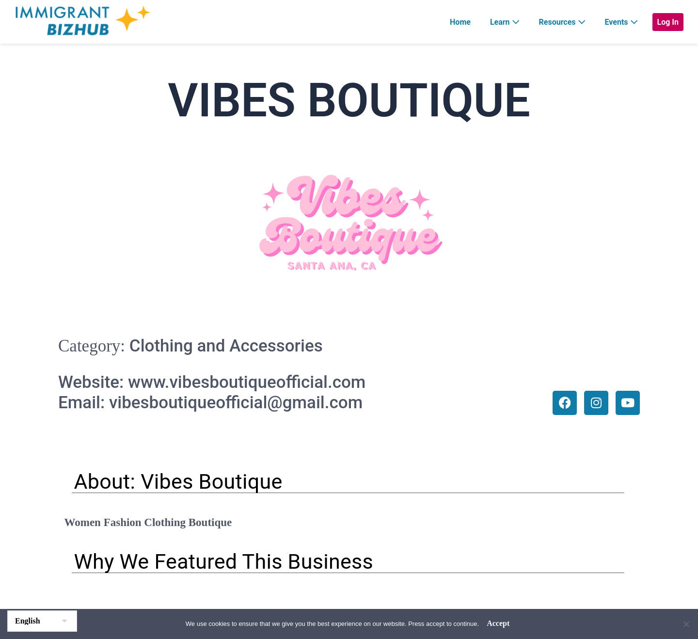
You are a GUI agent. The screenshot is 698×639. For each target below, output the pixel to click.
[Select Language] (42, 621)
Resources (562, 22)
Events (621, 22)
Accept (498, 623)
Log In (668, 22)
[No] (686, 624)
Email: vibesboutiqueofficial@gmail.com (210, 403)
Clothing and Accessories (226, 346)
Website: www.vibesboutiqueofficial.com (211, 382)
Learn (505, 22)
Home (460, 22)
